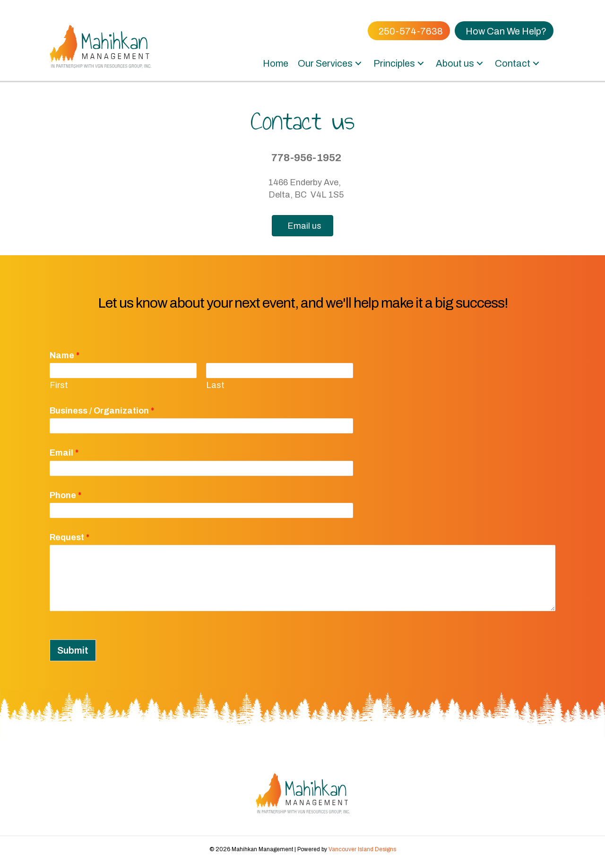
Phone (65, 495)
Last (215, 385)
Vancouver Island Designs (362, 849)
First (59, 385)
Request (69, 537)
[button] (358, 63)
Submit (72, 650)
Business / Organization (102, 410)
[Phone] (201, 510)
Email (64, 452)
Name (64, 355)
